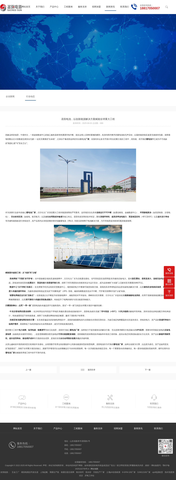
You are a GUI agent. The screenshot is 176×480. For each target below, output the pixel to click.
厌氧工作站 (89, 475)
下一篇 (148, 370)
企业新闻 (10, 96)
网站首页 (26, 7)
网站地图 (94, 469)
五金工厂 (15, 472)
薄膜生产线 (54, 472)
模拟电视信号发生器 (29, 472)
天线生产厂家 (99, 472)
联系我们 (124, 7)
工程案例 (68, 7)
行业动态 (30, 96)
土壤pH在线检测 (113, 472)
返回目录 (88, 370)
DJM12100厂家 (143, 472)
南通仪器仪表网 (67, 472)
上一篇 (28, 370)
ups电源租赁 (157, 472)
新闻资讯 (110, 7)
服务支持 (82, 7)
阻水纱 (88, 472)
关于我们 (40, 7)
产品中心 (54, 7)
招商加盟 (96, 7)
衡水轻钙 (80, 472)
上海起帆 (44, 472)
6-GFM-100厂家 (129, 472)
